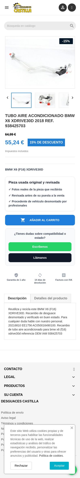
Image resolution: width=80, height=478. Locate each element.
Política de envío (12, 412)
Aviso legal (8, 417)
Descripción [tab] (17, 298)
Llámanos (39, 257)
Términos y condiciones (17, 423)
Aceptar (59, 465)
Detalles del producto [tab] (50, 298)
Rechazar (21, 465)
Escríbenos (40, 246)
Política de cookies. (51, 455)
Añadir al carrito (40, 220)
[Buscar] (40, 26)
